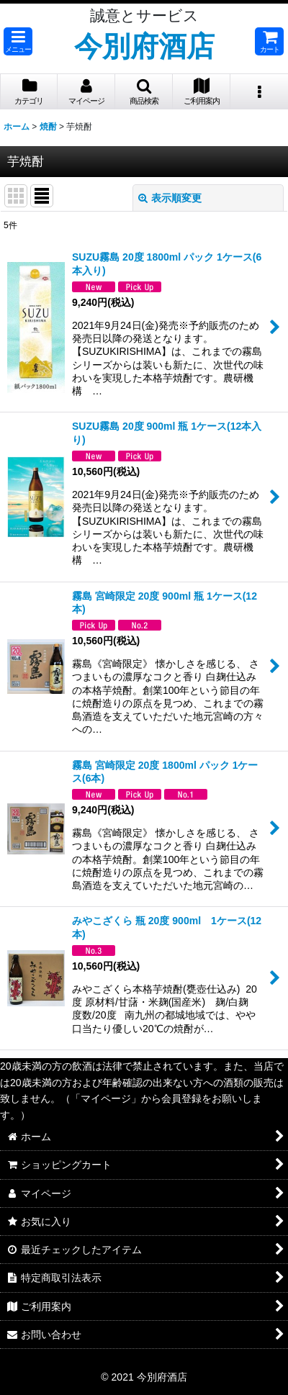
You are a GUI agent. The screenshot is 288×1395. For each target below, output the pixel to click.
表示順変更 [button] (170, 198)
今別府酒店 (144, 46)
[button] (18, 41)
